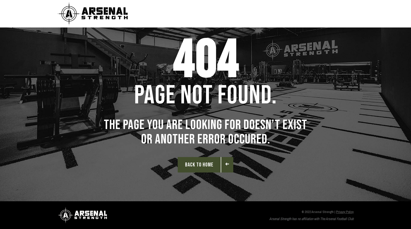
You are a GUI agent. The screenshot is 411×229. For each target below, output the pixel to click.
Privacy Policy (345, 212)
